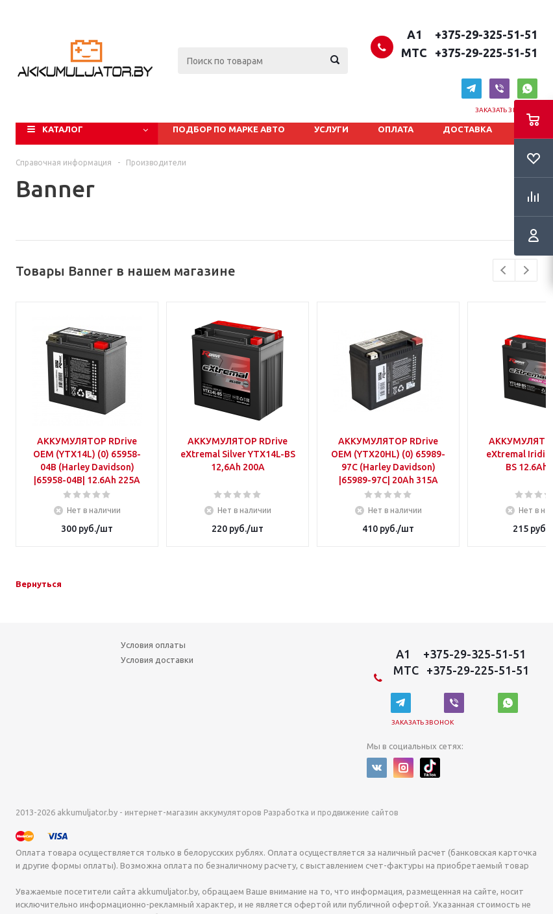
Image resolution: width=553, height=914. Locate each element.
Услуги (331, 129)
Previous (504, 270)
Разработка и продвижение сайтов (331, 812)
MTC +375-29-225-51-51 (468, 52)
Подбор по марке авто (229, 129)
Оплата (395, 129)
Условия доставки (157, 659)
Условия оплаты (153, 644)
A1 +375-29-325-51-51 (469, 34)
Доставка (467, 129)
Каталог (62, 129)
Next (526, 270)
